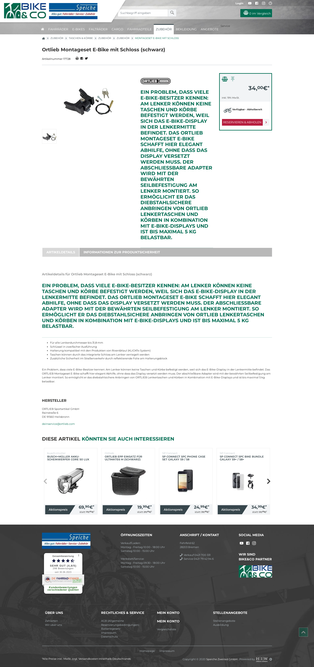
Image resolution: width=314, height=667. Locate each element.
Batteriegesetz (110, 628)
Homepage (147, 651)
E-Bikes (78, 29)
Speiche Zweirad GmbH (222, 659)
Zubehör (164, 29)
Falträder (98, 29)
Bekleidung (186, 29)
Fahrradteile (139, 29)
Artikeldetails (60, 252)
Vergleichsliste (166, 629)
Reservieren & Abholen (242, 122)
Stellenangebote (224, 620)
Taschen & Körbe (81, 38)
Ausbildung (221, 624)
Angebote (210, 29)
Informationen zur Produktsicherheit (122, 252)
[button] (268, 481)
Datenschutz (109, 636)
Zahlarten (51, 620)
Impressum (108, 632)
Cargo (117, 29)
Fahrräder (58, 29)
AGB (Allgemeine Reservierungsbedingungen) (120, 622)
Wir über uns (53, 624)
